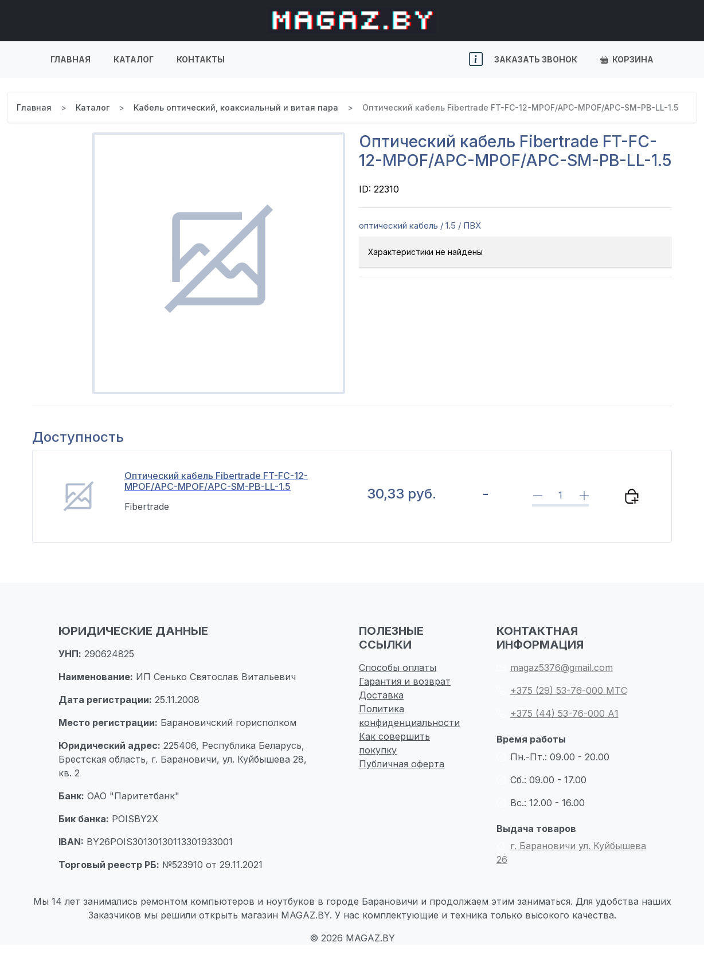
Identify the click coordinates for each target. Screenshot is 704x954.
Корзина (627, 59)
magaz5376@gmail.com (554, 667)
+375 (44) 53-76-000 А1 (557, 713)
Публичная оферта (401, 764)
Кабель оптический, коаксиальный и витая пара (236, 107)
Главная (70, 59)
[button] (476, 59)
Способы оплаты (397, 667)
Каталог (134, 59)
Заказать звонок (535, 59)
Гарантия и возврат (405, 681)
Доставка (381, 695)
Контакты (201, 59)
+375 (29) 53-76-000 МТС (561, 690)
